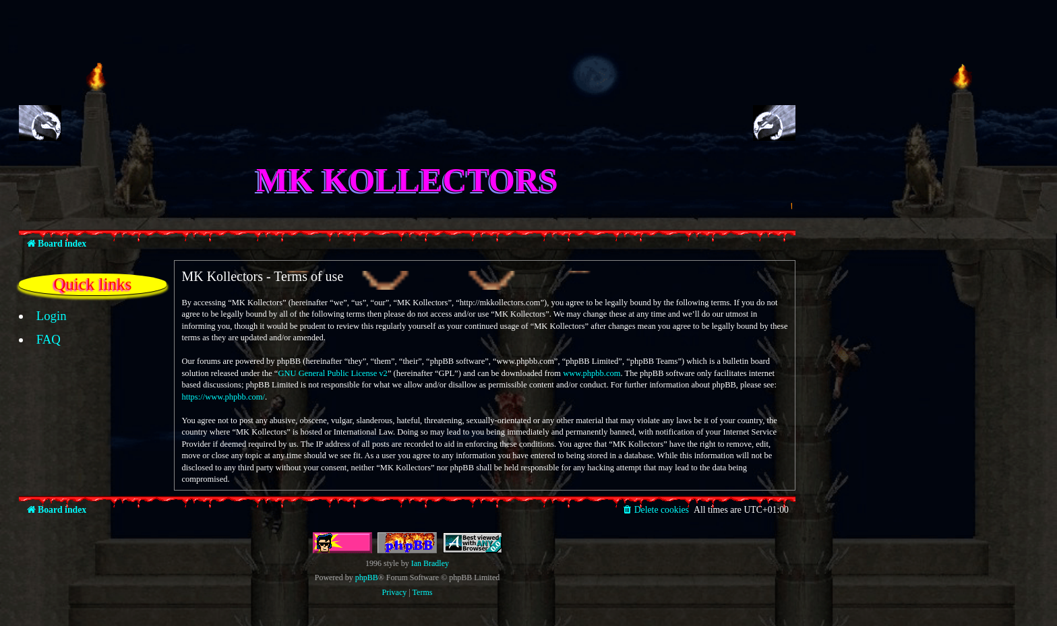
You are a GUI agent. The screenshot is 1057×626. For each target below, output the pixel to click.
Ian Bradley (430, 563)
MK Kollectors (407, 180)
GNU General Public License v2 (332, 373)
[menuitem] (44, 316)
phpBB (366, 577)
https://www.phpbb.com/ (223, 397)
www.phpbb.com (591, 373)
